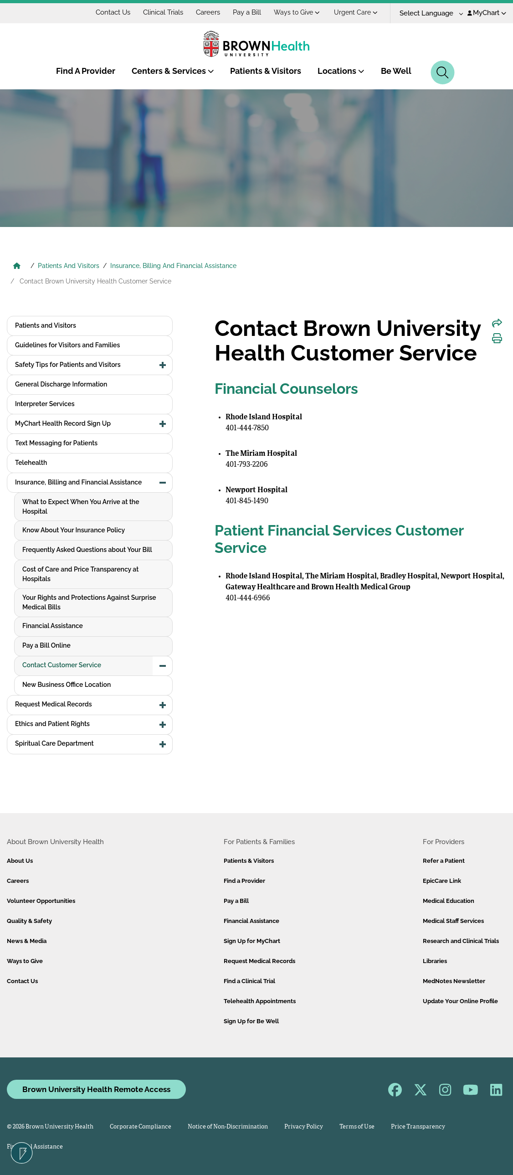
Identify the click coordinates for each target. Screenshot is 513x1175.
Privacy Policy (303, 1127)
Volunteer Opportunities (41, 900)
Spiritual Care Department (54, 743)
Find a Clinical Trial (249, 981)
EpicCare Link (442, 880)
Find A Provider (85, 71)
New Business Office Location (66, 684)
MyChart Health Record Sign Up (63, 423)
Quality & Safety (29, 920)
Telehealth (31, 462)
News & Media (26, 941)
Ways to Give (297, 12)
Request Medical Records (53, 704)
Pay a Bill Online (46, 645)
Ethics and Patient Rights (52, 723)
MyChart (486, 13)
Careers (208, 12)
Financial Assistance (52, 625)
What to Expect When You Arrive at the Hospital (80, 506)
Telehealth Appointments (260, 1001)
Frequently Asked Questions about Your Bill (87, 549)
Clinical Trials (163, 12)
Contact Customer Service (61, 665)
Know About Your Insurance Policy (73, 530)
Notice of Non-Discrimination (228, 1127)
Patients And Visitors (68, 265)
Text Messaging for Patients (56, 443)
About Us (20, 860)
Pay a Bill (247, 12)
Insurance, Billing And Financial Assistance (173, 265)
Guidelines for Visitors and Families (67, 345)
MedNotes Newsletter (454, 981)
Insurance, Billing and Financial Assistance (78, 482)
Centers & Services (173, 71)
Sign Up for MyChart (252, 941)
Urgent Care (356, 12)
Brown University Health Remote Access (96, 1089)
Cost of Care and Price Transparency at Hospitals (80, 574)
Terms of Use (356, 1127)
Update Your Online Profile (460, 1001)
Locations (341, 71)
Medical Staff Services (453, 920)
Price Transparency (418, 1127)
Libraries (435, 961)
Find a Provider (244, 880)
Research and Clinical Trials (461, 941)
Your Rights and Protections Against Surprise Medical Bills (89, 602)
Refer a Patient (444, 860)
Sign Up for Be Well (251, 1021)
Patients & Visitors (265, 71)
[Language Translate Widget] (428, 13)
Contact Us (113, 12)
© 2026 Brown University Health (50, 1127)
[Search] (442, 72)
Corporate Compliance (140, 1127)
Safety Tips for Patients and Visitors (68, 364)
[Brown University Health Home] (17, 267)
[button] (163, 365)
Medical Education (448, 900)
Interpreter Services (45, 403)
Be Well (396, 71)
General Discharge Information (61, 384)
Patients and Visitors (45, 325)
